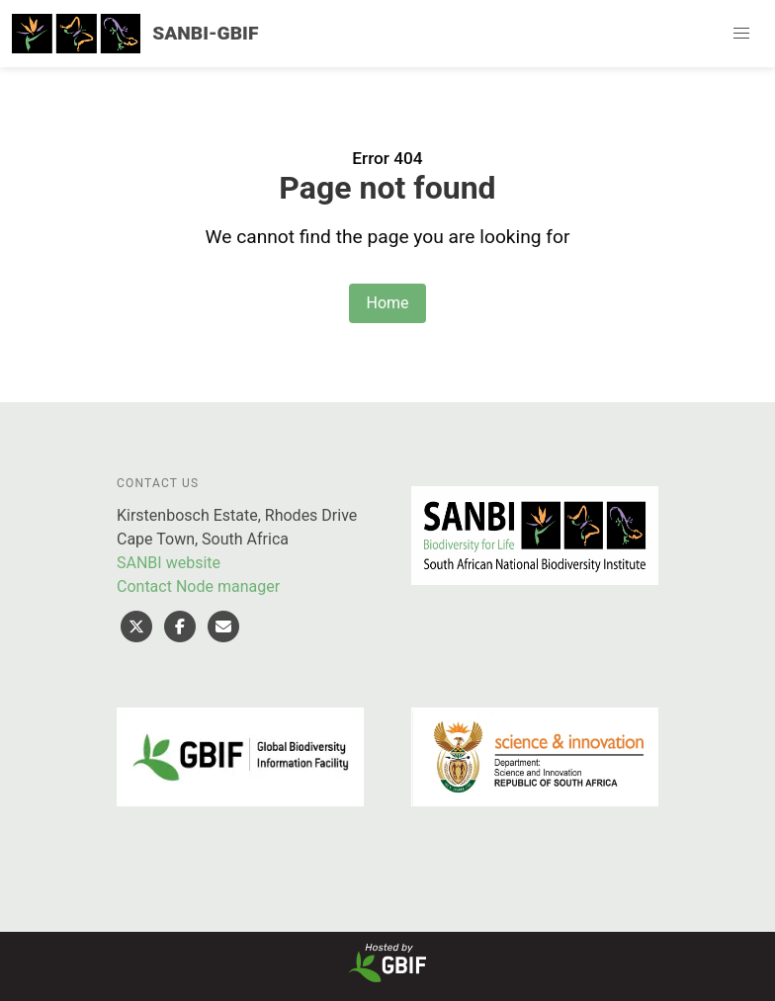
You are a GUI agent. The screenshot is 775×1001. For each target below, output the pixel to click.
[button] (741, 33)
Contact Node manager (198, 586)
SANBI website (168, 562)
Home (387, 302)
